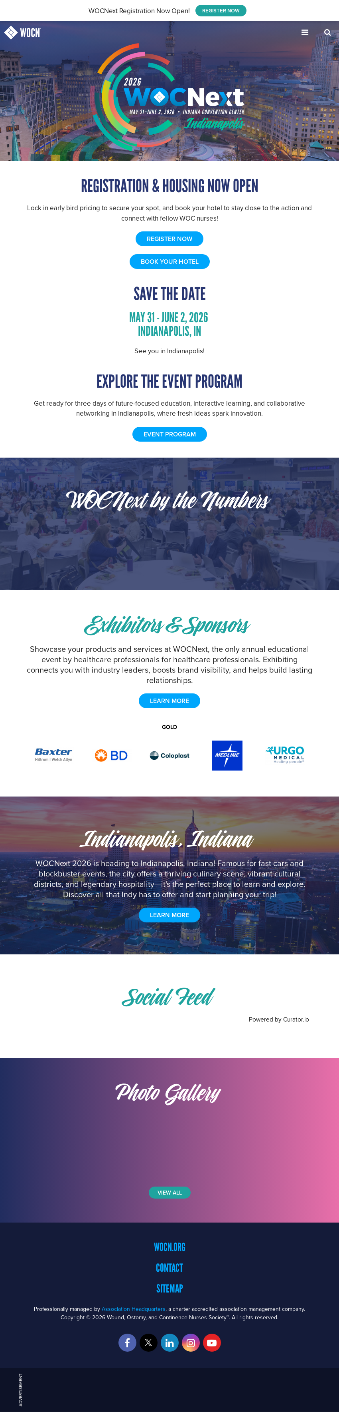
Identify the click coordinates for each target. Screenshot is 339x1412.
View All (170, 1193)
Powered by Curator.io (279, 1019)
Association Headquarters (134, 1309)
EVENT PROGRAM (170, 434)
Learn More (169, 915)
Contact (169, 1268)
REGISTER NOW (221, 10)
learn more (169, 700)
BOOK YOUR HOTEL (170, 261)
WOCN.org (169, 1247)
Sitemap (169, 1288)
